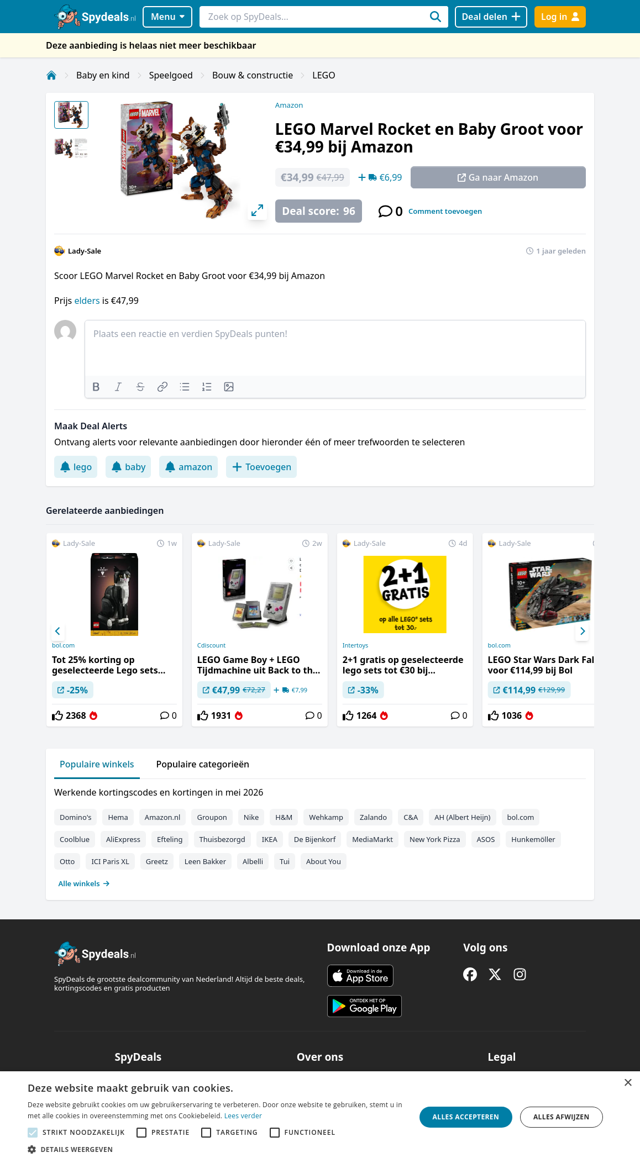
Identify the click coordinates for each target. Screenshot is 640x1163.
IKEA (269, 839)
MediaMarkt (372, 839)
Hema (118, 817)
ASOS (486, 839)
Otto (67, 861)
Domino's (75, 817)
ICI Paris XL (110, 861)
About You (323, 861)
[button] (216, 1149)
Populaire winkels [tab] (97, 764)
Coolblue (75, 839)
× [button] (627, 1083)
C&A (410, 817)
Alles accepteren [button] (466, 1117)
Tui (285, 861)
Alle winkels (84, 883)
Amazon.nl (163, 817)
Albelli (253, 861)
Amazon (289, 105)
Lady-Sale (84, 250)
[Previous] (58, 631)
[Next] (582, 631)
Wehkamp (326, 817)
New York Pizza (435, 839)
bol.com (63, 645)
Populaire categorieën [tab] (203, 764)
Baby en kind (103, 75)
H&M (283, 817)
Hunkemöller (533, 839)
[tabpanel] (320, 835)
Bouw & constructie (252, 75)
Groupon (212, 817)
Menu (168, 16)
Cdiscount (211, 645)
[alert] (320, 1117)
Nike (251, 817)
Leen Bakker (205, 861)
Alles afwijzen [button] (561, 1117)
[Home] (51, 75)
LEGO (323, 75)
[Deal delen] (491, 17)
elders (88, 300)
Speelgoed (171, 75)
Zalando (373, 817)
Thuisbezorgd (222, 839)
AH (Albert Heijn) (462, 817)
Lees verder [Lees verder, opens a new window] (243, 1115)
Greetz (157, 861)
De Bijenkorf (314, 839)
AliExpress (123, 839)
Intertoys (356, 645)
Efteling (169, 839)
